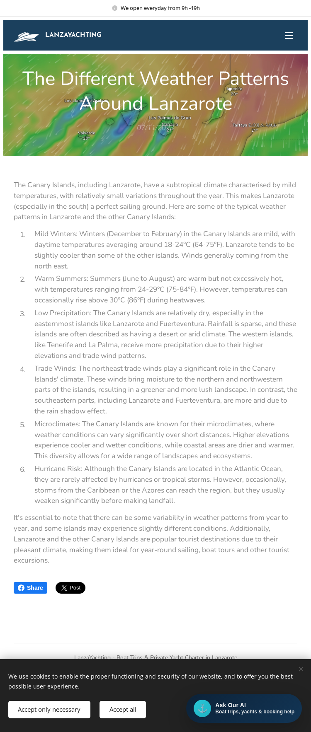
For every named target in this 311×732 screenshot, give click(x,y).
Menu (289, 35)
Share (30, 588)
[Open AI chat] (244, 708)
